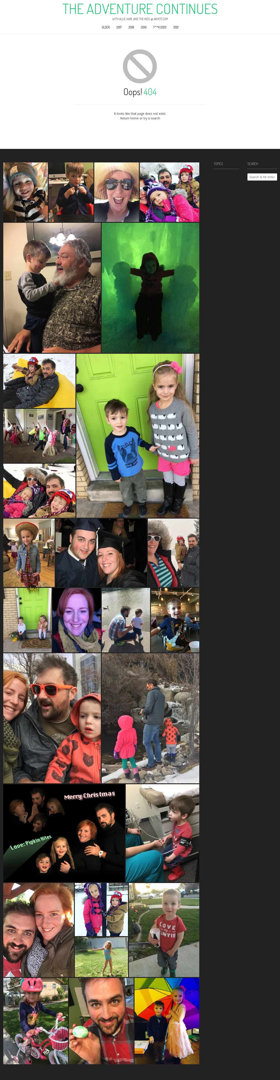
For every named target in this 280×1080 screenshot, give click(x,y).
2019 (144, 27)
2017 (119, 27)
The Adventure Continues (140, 9)
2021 (175, 27)
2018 (131, 27)
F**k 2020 (160, 27)
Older (106, 27)
